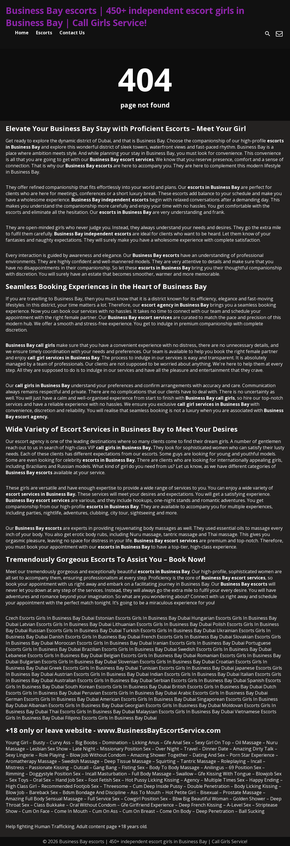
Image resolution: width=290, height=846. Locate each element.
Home (22, 32)
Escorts (44, 32)
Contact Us (72, 32)
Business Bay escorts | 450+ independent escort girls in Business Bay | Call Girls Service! (125, 16)
